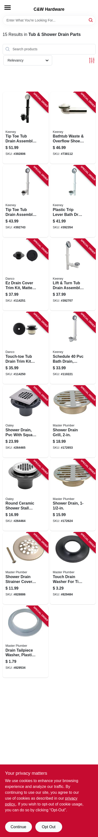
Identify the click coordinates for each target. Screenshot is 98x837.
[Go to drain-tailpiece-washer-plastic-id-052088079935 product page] (25, 642)
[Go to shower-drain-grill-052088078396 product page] (73, 421)
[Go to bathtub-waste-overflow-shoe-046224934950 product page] (73, 128)
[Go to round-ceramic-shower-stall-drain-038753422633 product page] (25, 495)
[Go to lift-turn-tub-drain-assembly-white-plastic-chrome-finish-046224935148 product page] (73, 275)
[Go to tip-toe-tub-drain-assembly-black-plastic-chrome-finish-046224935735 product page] (25, 128)
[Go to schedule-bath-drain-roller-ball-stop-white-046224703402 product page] (73, 348)
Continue (18, 827)
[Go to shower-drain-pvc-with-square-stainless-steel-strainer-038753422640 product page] (25, 421)
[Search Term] (49, 20)
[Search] (91, 20)
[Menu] (7, 7)
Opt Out (48, 827)
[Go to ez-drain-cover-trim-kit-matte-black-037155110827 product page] (25, 275)
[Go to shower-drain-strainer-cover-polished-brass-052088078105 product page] (25, 568)
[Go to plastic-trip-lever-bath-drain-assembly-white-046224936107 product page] (73, 201)
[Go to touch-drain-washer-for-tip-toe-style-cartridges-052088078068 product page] (73, 568)
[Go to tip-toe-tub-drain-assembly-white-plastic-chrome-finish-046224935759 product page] (25, 201)
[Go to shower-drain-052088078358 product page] (73, 495)
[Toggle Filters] (92, 60)
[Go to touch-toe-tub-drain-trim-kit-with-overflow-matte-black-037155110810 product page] (25, 348)
